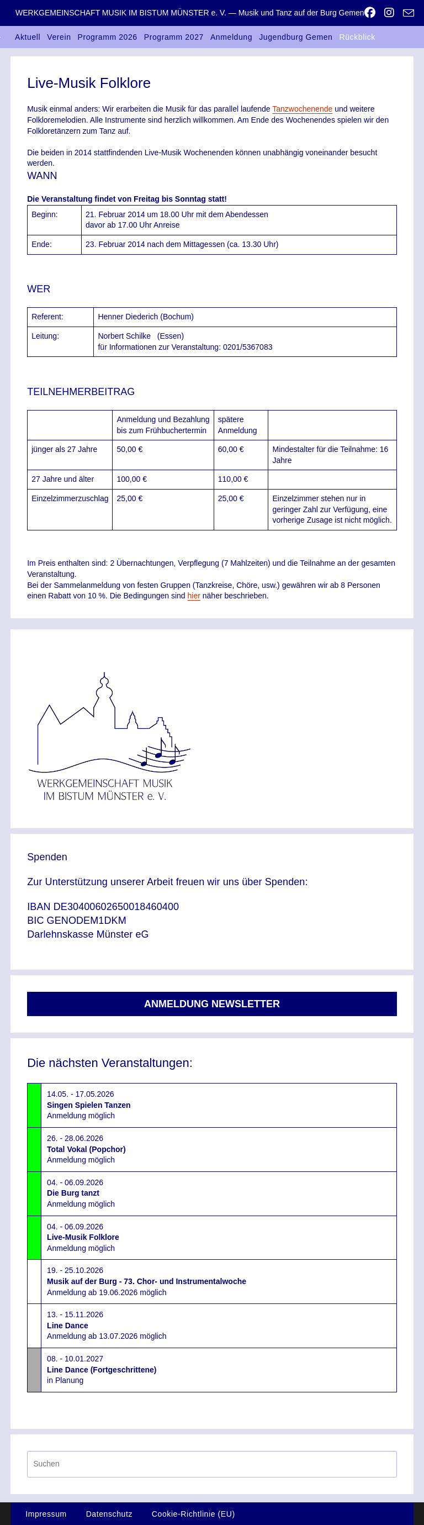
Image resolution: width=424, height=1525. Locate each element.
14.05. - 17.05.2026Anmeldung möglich (88, 1105)
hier (194, 595)
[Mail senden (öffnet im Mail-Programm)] (406, 13)
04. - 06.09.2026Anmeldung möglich (81, 1193)
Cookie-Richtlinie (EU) (193, 1514)
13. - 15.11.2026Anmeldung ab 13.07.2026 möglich (106, 1325)
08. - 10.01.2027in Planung (101, 1369)
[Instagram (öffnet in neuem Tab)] (389, 12)
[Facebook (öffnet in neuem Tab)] (370, 12)
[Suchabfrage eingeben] (212, 1464)
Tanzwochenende (302, 108)
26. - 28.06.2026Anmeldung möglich (86, 1149)
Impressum (46, 1514)
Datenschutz (109, 1514)
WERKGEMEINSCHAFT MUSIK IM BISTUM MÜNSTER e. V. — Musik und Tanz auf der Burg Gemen (189, 12)
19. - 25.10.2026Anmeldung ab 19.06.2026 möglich (146, 1281)
